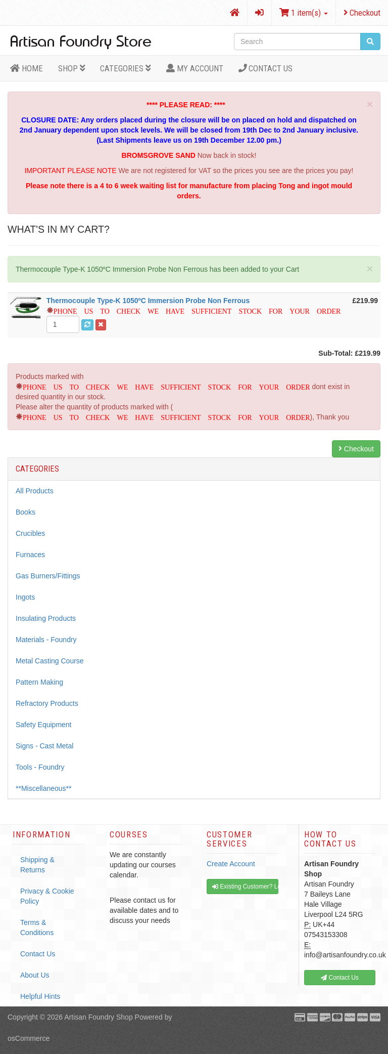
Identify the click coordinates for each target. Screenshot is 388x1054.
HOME (26, 68)
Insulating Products (46, 618)
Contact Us (265, 68)
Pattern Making (39, 682)
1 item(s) (303, 13)
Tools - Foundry (40, 767)
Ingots (25, 597)
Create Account (231, 864)
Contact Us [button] (340, 977)
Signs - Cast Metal (44, 746)
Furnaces (30, 555)
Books (25, 512)
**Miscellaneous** (44, 788)
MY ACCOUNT (194, 68)
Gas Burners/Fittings (48, 576)
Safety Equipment (44, 725)
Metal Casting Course (50, 661)
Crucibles (30, 533)
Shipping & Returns (37, 865)
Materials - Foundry (46, 640)
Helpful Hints (40, 996)
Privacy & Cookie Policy (47, 896)
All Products (35, 491)
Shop (71, 68)
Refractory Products (47, 703)
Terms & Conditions (37, 927)
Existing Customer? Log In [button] (245, 886)
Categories (125, 68)
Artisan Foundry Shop (98, 1017)
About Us (35, 975)
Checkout (362, 13)
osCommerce (29, 1038)
